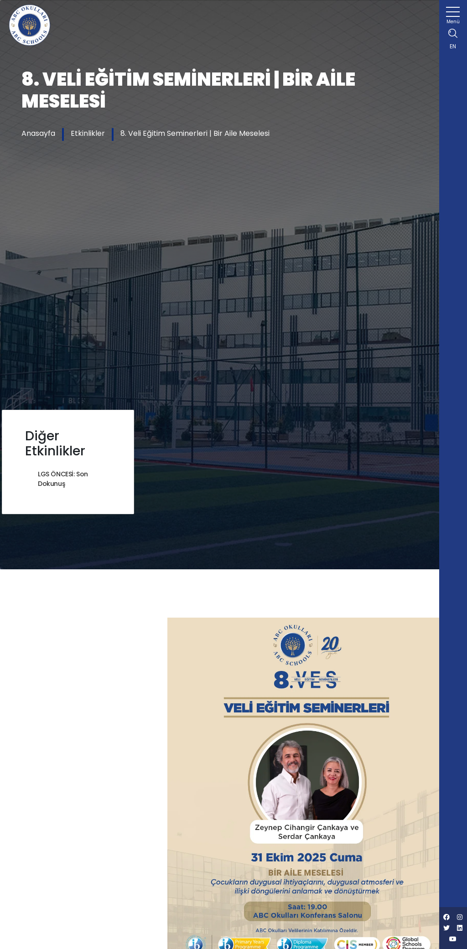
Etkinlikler (88, 133)
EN (453, 46)
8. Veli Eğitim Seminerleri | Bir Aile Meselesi (195, 133)
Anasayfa (38, 133)
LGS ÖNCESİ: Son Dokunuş (63, 478)
